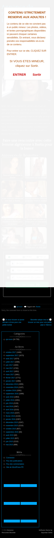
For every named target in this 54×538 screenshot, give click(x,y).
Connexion (10, 458)
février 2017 (10, 378)
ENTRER (19, 74)
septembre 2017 (12, 355)
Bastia (38, 306)
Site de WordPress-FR (14, 467)
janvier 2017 (10, 381)
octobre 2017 (11, 352)
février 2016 (10, 416)
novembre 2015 (12, 426)
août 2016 (10, 397)
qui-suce (19, 306)
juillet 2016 (10, 400)
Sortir (37, 74)
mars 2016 (10, 413)
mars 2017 (10, 375)
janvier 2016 (10, 419)
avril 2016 (9, 410)
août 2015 (10, 435)
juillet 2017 (10, 362)
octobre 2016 (11, 390)
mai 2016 (9, 406)
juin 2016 (9, 403)
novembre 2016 (12, 387)
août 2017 (10, 359)
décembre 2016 (12, 384)
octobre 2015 (11, 429)
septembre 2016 (12, 394)
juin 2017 (9, 365)
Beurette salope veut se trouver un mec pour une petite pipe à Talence (40, 322)
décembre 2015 (12, 422)
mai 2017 (9, 368)
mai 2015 (9, 445)
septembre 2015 (12, 432)
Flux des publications (14, 461)
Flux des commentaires (15, 464)
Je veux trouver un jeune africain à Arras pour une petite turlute (13, 322)
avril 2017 (9, 371)
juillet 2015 (10, 438)
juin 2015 (9, 441)
